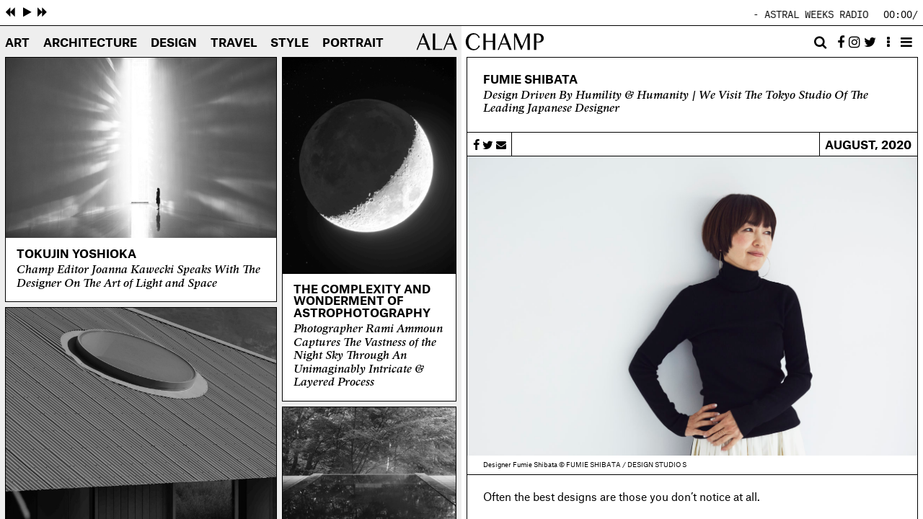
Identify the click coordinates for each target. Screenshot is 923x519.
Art (17, 43)
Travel (234, 43)
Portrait (353, 43)
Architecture (90, 43)
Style (289, 43)
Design (174, 43)
